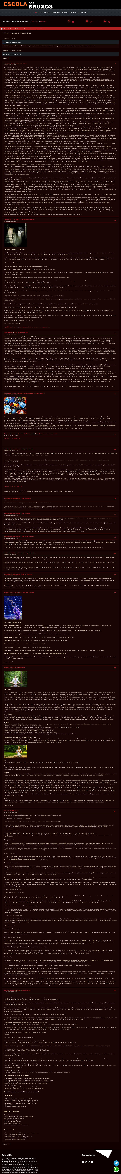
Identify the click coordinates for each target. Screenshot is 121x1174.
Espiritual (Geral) (8, 332)
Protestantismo (29, 536)
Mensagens (6, 50)
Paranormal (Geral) (9, 63)
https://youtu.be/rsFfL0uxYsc (12, 438)
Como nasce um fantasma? (21, 332)
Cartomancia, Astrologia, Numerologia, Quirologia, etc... (19, 393)
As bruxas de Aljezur (21, 63)
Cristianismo (28, 574)
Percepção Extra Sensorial (26, 592)
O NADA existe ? (29, 449)
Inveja (18, 810)
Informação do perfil (9, 38)
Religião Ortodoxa (30, 553)
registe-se (43, 21)
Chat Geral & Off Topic (10, 810)
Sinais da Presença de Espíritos (25, 219)
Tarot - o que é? (40, 393)
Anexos (19, 50)
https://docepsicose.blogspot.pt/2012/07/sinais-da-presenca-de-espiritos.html (27, 327)
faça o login (34, 21)
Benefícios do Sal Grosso (24, 990)
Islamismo (28, 498)
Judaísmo (28, 513)
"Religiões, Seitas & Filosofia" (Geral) (14, 449)
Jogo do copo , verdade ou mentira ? (46, 433)
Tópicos (13, 50)
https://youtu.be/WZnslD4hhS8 (13, 486)
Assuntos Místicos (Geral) (11, 592)
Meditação (22, 667)
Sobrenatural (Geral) (9, 219)
